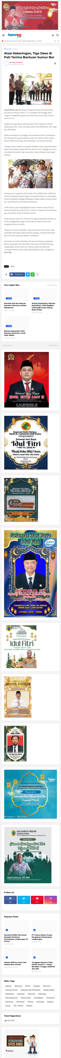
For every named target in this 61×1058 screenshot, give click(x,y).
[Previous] (55, 41)
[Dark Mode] (53, 35)
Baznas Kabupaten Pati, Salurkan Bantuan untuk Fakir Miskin (15, 333)
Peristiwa (9, 1002)
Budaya (37, 986)
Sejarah (50, 1002)
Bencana (18, 986)
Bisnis (27, 986)
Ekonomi (47, 986)
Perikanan (51, 998)
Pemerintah (26, 998)
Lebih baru (7, 345)
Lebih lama (53, 345)
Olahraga (42, 994)
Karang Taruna (11, 990)
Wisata (29, 1006)
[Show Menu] (3, 35)
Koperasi (20, 994)
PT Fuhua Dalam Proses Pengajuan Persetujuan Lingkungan (42, 937)
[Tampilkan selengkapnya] (37, 274)
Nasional (31, 994)
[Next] (58, 41)
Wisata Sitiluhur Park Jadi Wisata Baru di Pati (23, 41)
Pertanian (20, 1002)
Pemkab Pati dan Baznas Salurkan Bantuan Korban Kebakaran (15, 305)
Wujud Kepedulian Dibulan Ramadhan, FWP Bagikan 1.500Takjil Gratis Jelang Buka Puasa (43, 306)
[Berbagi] (55, 63)
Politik (30, 1002)
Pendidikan (38, 998)
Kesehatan (9, 994)
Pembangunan (11, 998)
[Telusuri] (58, 35)
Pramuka (40, 1002)
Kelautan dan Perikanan (30, 990)
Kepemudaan (49, 990)
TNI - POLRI (18, 1006)
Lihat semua (52, 285)
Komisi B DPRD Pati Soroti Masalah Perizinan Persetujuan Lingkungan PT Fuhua (16, 938)
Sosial (15, 49)
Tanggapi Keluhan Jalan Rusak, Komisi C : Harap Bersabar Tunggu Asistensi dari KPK (43, 965)
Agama (8, 986)
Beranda (7, 49)
